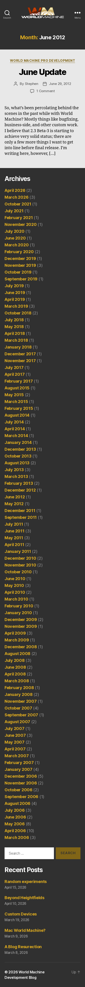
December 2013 (20, 449)
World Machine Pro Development (42, 60)
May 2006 (15, 823)
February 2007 (19, 762)
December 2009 (21, 619)
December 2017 (20, 353)
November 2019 (20, 265)
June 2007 (15, 735)
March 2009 (17, 640)
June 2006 (15, 817)
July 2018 (14, 319)
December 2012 (20, 490)
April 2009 (15, 633)
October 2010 (18, 571)
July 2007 (14, 728)
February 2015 (19, 408)
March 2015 (16, 401)
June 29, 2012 (60, 84)
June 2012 (15, 497)
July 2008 (15, 660)
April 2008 (15, 674)
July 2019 (14, 285)
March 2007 (17, 755)
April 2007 (15, 749)
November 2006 (21, 783)
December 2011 (20, 510)
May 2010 (14, 585)
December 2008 (21, 646)
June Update (42, 72)
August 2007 (17, 721)
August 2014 (17, 415)
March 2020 (17, 244)
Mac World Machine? (25, 930)
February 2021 (19, 217)
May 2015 (14, 394)
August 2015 (17, 388)
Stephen (31, 84)
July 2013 (14, 469)
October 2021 (18, 204)
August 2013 (17, 462)
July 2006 (15, 810)
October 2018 (18, 313)
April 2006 (15, 830)
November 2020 (21, 224)
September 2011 (21, 517)
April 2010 (15, 592)
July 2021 (14, 210)
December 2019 (20, 258)
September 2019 (21, 279)
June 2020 (15, 238)
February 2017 (19, 381)
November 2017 (20, 360)
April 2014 (15, 428)
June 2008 (15, 667)
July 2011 (14, 524)
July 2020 (14, 231)
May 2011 (14, 537)
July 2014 (14, 422)
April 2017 (14, 374)
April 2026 (15, 190)
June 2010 (15, 578)
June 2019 (15, 292)
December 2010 (20, 558)
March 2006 (17, 837)
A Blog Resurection (23, 946)
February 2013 (19, 483)
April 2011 (14, 544)
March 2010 (16, 599)
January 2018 (18, 347)
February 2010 (19, 606)
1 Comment (45, 91)
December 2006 (21, 776)
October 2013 (18, 456)
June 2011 (14, 531)
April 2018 (15, 333)
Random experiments (26, 881)
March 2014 (16, 435)
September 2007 (21, 714)
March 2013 (16, 476)
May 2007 (14, 742)
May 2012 (14, 503)
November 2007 (21, 701)
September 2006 (21, 796)
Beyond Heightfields (24, 897)
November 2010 (20, 565)
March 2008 (17, 680)
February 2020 (19, 251)
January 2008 (19, 694)
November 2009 (21, 626)
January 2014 (18, 442)
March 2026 (16, 197)
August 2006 (17, 803)
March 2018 (16, 340)
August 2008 (17, 653)
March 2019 (16, 306)
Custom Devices (21, 914)
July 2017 (14, 367)
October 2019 (18, 272)
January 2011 (18, 551)
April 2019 (15, 299)
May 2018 (14, 326)
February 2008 (19, 687)
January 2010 (18, 612)
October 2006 (18, 789)
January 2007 (18, 769)
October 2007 (18, 708)
